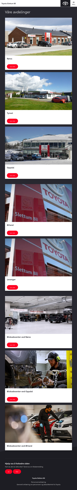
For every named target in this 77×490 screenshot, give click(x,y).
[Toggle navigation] (74, 3)
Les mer (12, 66)
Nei (17, 471)
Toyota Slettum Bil (8, 3)
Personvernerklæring (38, 482)
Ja (8, 471)
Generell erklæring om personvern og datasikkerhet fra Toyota (38, 484)
